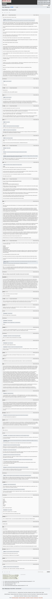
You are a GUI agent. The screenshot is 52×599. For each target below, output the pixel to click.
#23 (38, 352)
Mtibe (3, 201)
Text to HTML (41, 597)
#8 (38, 145)
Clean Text (31, 597)
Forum (3, 7)
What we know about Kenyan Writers (10, 582)
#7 (38, 135)
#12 (38, 240)
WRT (4, 145)
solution (3, 352)
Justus (3, 119)
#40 (38, 564)
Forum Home (25, 592)
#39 (38, 558)
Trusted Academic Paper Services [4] (43, 3)
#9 (38, 162)
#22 (38, 340)
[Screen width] (12, 7)
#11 (38, 201)
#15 (38, 291)
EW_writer (4, 412)
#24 (38, 358)
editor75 (3, 291)
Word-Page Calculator (15, 597)
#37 (38, 526)
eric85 (3, 358)
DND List (37, 592)
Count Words (28, 597)
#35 (38, 516)
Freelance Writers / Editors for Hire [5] (43, 2)
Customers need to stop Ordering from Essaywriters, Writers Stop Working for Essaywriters (18, 581)
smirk (3, 135)
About (40, 592)
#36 (38, 521)
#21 (38, 333)
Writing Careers (7, 7)
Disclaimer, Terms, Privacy (32, 592)
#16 (38, 298)
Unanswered (4, 5)
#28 (38, 412)
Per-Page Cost (36, 597)
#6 (38, 119)
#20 (38, 327)
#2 (38, 78)
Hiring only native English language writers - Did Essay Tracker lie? (14, 585)
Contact (43, 592)
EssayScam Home (20, 592)
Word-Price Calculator (22, 597)
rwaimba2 (3, 327)
